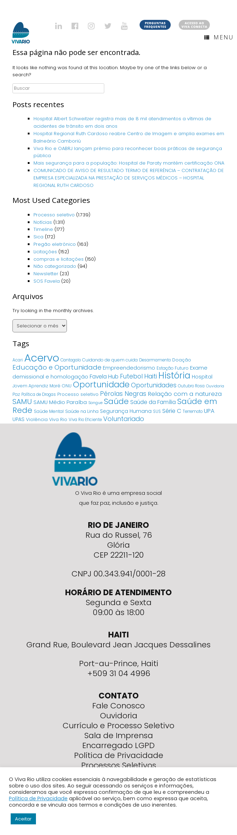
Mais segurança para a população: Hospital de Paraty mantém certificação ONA (128, 163)
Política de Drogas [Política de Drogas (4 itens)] (38, 394)
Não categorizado (54, 266)
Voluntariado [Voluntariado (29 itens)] (123, 418)
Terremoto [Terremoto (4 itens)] (192, 411)
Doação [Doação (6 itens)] (181, 360)
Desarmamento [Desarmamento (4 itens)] (155, 360)
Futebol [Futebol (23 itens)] (131, 376)
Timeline (43, 229)
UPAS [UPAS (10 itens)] (18, 419)
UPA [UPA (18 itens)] (209, 411)
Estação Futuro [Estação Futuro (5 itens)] (173, 368)
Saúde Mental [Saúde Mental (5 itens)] (49, 411)
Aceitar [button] (23, 818)
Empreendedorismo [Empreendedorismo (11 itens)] (129, 367)
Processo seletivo (54, 214)
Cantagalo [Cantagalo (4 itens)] (70, 360)
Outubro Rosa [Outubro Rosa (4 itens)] (191, 386)
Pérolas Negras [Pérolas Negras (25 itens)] (123, 393)
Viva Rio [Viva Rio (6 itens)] (58, 419)
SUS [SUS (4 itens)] (157, 411)
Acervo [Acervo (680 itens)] (41, 357)
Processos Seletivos (118, 765)
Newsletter (45, 273)
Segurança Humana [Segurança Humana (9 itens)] (126, 411)
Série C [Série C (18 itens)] (171, 411)
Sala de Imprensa (118, 735)
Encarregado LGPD (118, 745)
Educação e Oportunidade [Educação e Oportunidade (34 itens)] (56, 367)
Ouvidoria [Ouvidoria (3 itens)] (215, 386)
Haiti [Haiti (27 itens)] (150, 376)
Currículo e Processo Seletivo (118, 725)
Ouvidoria (118, 715)
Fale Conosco (118, 705)
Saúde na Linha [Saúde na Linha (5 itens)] (82, 411)
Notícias (42, 222)
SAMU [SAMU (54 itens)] (22, 402)
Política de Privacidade (118, 755)
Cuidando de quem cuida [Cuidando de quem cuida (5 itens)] (110, 360)
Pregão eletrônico (54, 244)
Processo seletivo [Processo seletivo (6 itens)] (78, 394)
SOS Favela (46, 281)
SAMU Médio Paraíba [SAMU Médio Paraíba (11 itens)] (60, 402)
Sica (38, 236)
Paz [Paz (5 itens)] (16, 394)
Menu (218, 37)
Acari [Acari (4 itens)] (17, 360)
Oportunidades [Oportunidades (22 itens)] (154, 385)
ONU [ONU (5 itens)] (67, 386)
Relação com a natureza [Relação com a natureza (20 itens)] (185, 393)
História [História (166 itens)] (174, 375)
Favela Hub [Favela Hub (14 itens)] (104, 376)
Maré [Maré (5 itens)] (54, 386)
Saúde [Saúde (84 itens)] (116, 401)
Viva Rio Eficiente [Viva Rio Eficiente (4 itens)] (85, 419)
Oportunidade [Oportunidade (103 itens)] (101, 384)
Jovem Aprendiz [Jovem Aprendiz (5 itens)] (30, 386)
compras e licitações (58, 259)
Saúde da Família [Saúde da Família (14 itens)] (153, 402)
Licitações (45, 251)
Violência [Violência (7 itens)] (37, 419)
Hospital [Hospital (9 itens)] (202, 376)
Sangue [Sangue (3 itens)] (95, 402)
